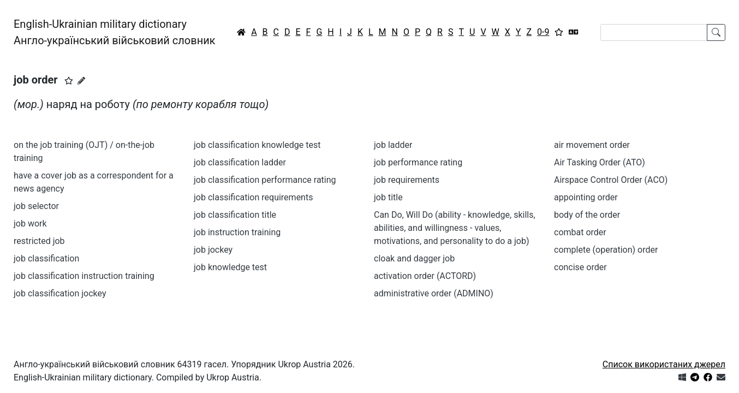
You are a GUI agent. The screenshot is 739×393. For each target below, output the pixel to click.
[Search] (653, 32)
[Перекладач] (573, 32)
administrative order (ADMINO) (433, 293)
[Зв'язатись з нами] (721, 377)
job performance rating (418, 162)
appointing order (586, 197)
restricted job (39, 241)
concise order (580, 267)
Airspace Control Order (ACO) (611, 180)
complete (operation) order (606, 250)
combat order (580, 232)
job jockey (213, 250)
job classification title (235, 215)
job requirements (406, 180)
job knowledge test (230, 267)
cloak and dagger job (414, 258)
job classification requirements (253, 197)
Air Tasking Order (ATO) (599, 162)
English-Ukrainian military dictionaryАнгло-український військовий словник (115, 32)
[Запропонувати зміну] (81, 80)
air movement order (592, 145)
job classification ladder (240, 162)
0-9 (543, 32)
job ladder (393, 145)
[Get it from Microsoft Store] (682, 377)
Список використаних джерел (664, 364)
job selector (36, 206)
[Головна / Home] (241, 32)
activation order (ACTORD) (425, 276)
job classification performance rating (265, 180)
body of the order (587, 215)
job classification (46, 258)
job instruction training (237, 232)
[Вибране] (559, 32)
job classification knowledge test (257, 145)
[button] (68, 81)
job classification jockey (60, 293)
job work (30, 223)
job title (388, 197)
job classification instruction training (84, 276)
